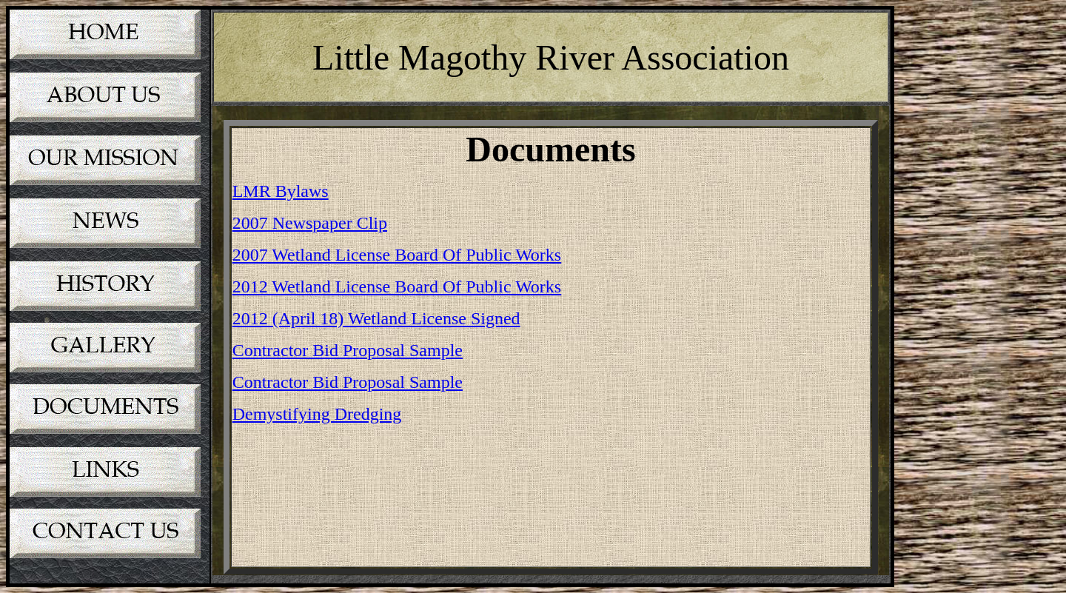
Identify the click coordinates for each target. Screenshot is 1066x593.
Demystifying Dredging (317, 413)
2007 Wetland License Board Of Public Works (397, 254)
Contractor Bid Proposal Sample (347, 350)
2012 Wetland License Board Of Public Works (397, 286)
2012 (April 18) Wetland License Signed (376, 318)
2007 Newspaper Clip (309, 222)
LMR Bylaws (280, 191)
